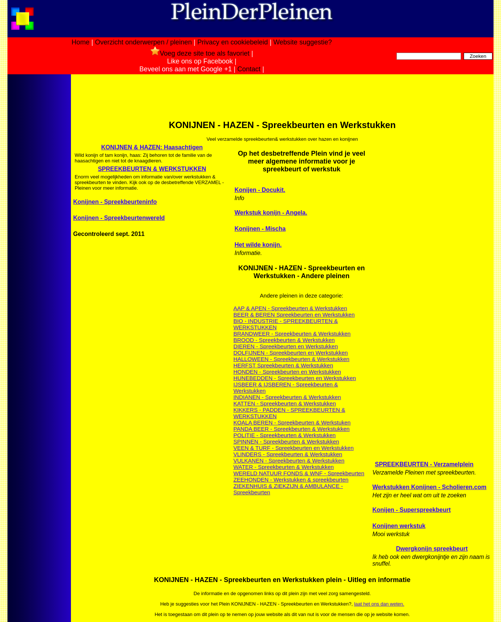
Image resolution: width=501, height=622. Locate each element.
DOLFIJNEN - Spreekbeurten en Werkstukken (290, 352)
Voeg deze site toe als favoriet (199, 53)
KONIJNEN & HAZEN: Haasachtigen (152, 147)
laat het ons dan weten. (379, 604)
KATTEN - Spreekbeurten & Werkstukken (284, 403)
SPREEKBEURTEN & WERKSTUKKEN (152, 169)
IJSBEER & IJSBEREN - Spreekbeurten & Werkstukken (285, 387)
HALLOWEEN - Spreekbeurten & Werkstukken (291, 359)
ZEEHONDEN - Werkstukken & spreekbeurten (290, 479)
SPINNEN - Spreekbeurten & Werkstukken (286, 441)
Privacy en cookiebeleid (232, 42)
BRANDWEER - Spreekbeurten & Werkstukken (292, 333)
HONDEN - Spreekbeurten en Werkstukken (287, 371)
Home (81, 42)
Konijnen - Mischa (260, 229)
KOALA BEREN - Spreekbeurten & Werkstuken (292, 422)
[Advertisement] (38, 193)
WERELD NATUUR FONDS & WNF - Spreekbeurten (298, 473)
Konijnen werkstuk (398, 526)
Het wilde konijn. (257, 245)
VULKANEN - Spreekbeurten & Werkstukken (288, 460)
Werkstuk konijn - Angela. (270, 212)
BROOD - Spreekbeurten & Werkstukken (284, 340)
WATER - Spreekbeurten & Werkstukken (283, 467)
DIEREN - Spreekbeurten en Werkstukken (285, 346)
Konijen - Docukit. (259, 190)
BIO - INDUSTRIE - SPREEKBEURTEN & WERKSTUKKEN (285, 324)
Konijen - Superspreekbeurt (411, 510)
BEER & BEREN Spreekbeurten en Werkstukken (294, 314)
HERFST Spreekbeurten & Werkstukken (283, 365)
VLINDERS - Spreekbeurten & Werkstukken (287, 454)
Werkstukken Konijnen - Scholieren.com (429, 487)
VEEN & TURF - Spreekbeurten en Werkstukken (293, 448)
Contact (249, 69)
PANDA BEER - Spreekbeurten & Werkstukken (291, 429)
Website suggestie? (302, 42)
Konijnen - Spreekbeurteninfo (115, 202)
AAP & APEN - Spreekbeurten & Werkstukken (290, 308)
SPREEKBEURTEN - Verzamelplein (424, 464)
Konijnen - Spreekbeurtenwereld (119, 218)
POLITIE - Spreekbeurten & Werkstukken (284, 435)
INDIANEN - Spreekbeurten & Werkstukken (287, 397)
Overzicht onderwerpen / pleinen (143, 42)
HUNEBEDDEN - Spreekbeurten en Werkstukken (294, 378)
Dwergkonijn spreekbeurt (432, 548)
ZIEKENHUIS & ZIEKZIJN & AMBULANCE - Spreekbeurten (288, 489)
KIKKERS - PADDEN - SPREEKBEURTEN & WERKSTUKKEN (289, 413)
